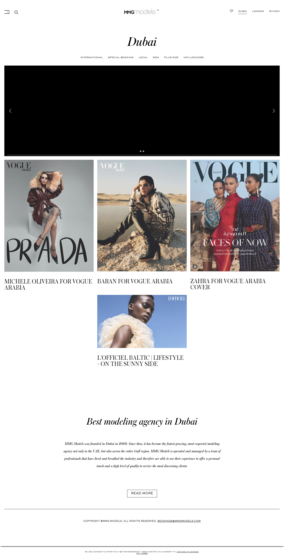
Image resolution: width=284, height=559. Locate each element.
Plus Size (171, 58)
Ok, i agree (142, 553)
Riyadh (274, 11)
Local (143, 58)
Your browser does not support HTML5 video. (142, 111)
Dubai (242, 11)
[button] (140, 151)
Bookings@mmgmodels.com (179, 521)
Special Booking (120, 58)
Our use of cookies (188, 552)
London (258, 11)
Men (156, 58)
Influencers (193, 58)
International (91, 58)
